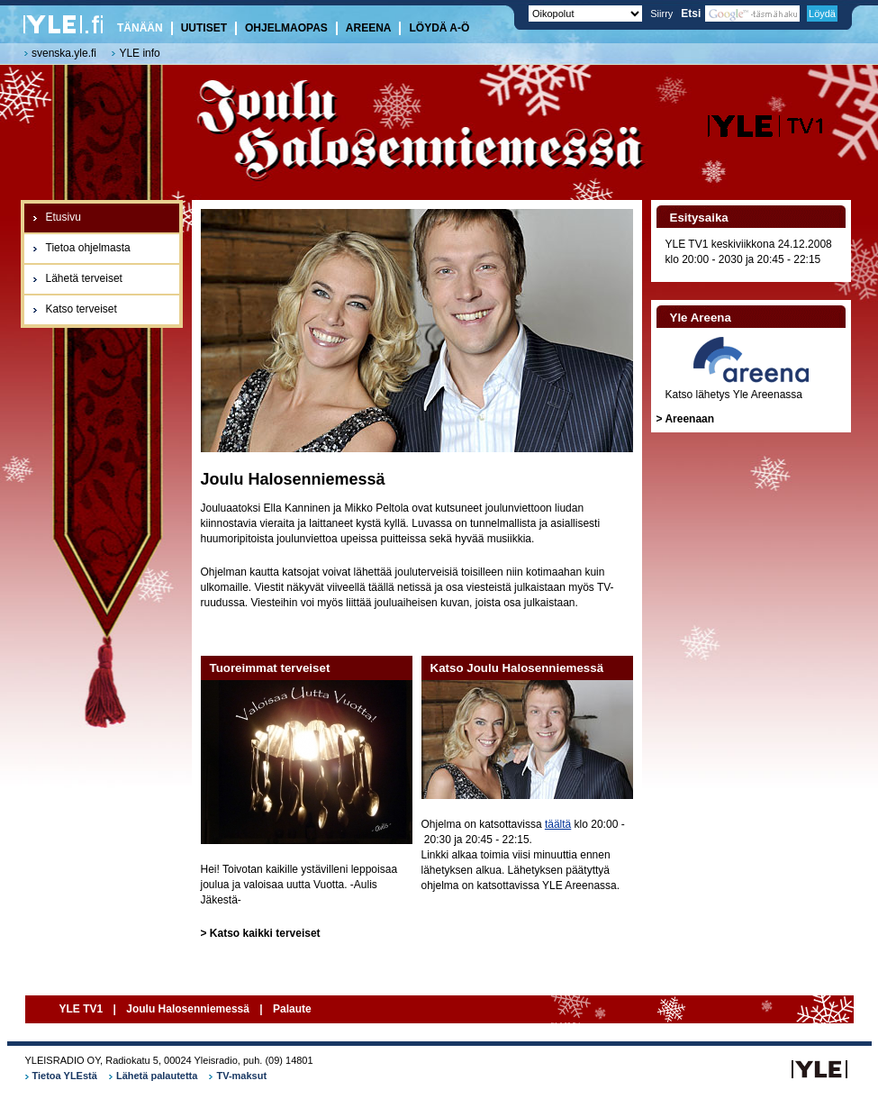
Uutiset (204, 28)
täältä (558, 824)
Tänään (140, 28)
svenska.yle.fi (64, 53)
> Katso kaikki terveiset (261, 933)
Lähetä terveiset (84, 278)
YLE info (139, 53)
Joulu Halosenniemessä (187, 1009)
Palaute (292, 1009)
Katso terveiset (81, 309)
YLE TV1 (82, 1009)
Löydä (822, 13)
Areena (369, 28)
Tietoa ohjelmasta (88, 247)
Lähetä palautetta (156, 1075)
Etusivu (63, 217)
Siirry (661, 13)
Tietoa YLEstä (64, 1075)
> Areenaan (685, 419)
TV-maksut (241, 1075)
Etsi (740, 13)
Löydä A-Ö (439, 28)
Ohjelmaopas (286, 28)
